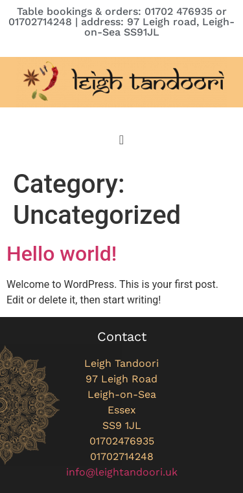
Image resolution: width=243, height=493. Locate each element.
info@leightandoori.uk (122, 472)
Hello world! (61, 253)
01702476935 (121, 441)
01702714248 (122, 456)
